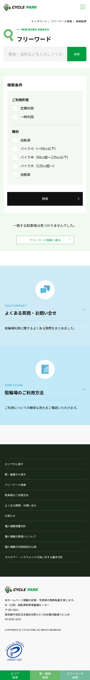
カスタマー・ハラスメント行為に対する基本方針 (34, 557)
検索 (77, 54)
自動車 (25, 174)
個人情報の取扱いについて (20, 536)
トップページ (39, 21)
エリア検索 (15, 675)
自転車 (25, 140)
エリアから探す (14, 464)
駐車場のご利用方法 (17, 495)
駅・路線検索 (45, 675)
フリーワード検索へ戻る (45, 240)
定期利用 (27, 108)
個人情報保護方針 (15, 526)
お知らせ (10, 516)
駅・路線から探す (15, 474)
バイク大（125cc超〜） (38, 165)
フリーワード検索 (61, 21)
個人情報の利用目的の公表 (20, 547)
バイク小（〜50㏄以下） (39, 148)
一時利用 (27, 116)
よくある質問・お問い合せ (20, 505)
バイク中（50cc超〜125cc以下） (45, 157)
